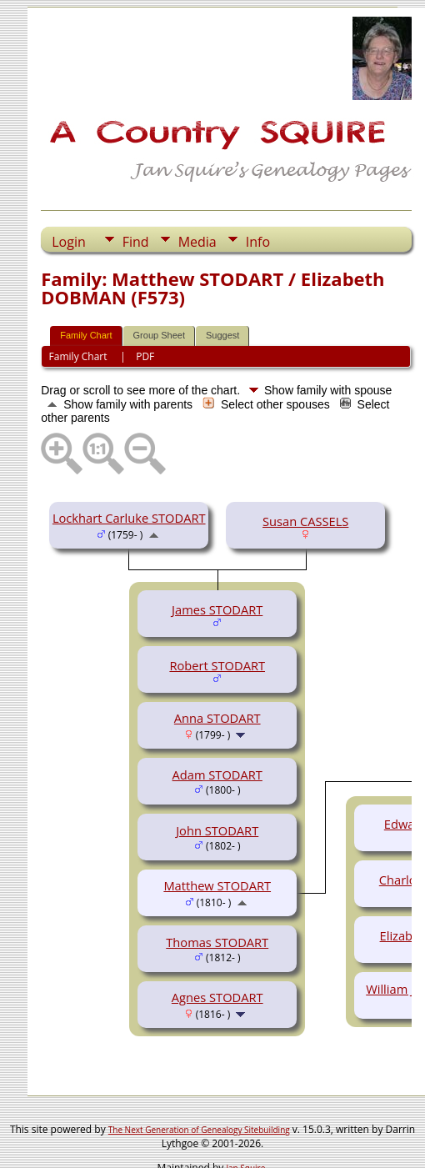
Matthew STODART (217, 885)
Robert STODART (217, 665)
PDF (145, 356)
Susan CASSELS (305, 521)
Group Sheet (159, 335)
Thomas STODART (217, 942)
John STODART (217, 830)
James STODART (217, 609)
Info (258, 242)
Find (135, 242)
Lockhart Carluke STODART (129, 517)
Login (69, 242)
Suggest (222, 335)
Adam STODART (217, 774)
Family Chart (86, 335)
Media (197, 242)
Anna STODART (217, 717)
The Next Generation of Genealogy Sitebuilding (199, 1129)
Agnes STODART (217, 997)
